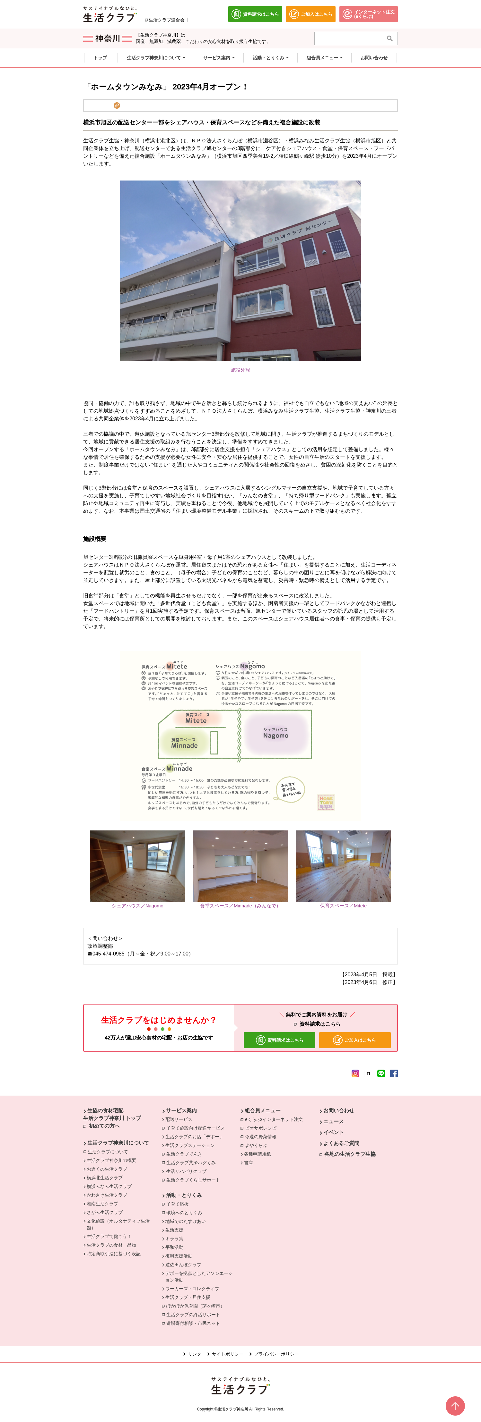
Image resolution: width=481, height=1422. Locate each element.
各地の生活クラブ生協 (350, 1154)
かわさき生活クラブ (107, 1195)
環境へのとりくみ (186, 1212)
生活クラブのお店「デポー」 (194, 1136)
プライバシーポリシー (276, 1354)
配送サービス (178, 1119)
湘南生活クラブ (102, 1203)
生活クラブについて (109, 1151)
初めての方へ (104, 1126)
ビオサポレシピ (262, 1128)
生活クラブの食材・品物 (111, 1245)
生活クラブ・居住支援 (187, 1297)
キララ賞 (174, 1238)
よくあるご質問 (341, 1143)
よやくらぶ (258, 1145)
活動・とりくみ (184, 1195)
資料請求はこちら (320, 1024)
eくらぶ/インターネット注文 (275, 1119)
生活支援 (174, 1230)
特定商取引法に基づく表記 (114, 1253)
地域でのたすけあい (185, 1221)
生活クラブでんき (186, 1154)
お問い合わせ (338, 1110)
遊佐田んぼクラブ (183, 1264)
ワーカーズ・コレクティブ (192, 1288)
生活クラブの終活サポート (194, 1314)
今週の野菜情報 (262, 1136)
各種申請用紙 (257, 1154)
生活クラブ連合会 (167, 20)
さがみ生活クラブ (105, 1212)
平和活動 (174, 1247)
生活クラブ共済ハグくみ (192, 1162)
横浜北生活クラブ (105, 1177)
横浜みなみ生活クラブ (109, 1186)
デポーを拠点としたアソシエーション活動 (199, 1277)
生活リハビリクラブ (186, 1171)
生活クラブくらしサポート (194, 1179)
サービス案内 (181, 1110)
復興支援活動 (178, 1255)
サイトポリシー (227, 1354)
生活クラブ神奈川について (118, 1143)
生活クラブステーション (190, 1145)
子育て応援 (179, 1204)
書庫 (248, 1162)
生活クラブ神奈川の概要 (111, 1160)
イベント (333, 1132)
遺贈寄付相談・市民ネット (194, 1323)
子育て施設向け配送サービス (197, 1128)
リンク (194, 1354)
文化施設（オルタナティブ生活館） (118, 1224)
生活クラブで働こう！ (109, 1236)
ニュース (333, 1121)
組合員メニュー (263, 1110)
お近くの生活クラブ (107, 1169)
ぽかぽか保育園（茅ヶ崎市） (197, 1305)
